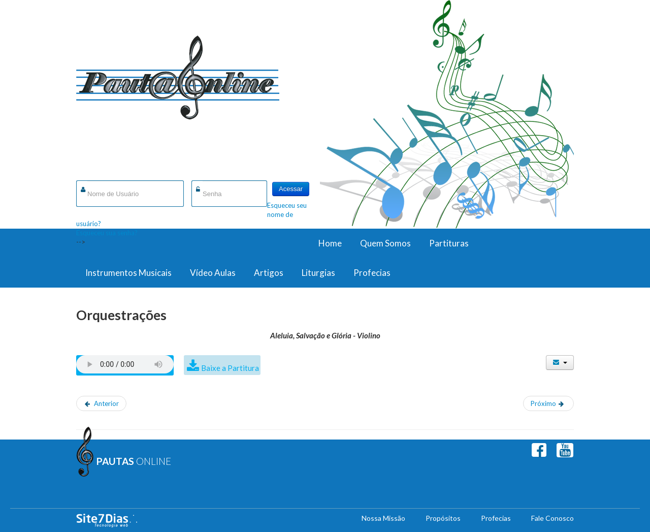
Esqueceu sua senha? (107, 233)
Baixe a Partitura (230, 367)
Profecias (372, 272)
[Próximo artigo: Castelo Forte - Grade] (548, 403)
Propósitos (443, 518)
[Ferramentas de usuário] (560, 362)
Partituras (449, 243)
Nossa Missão (383, 518)
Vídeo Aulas (213, 272)
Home (330, 243)
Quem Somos (385, 243)
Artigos (268, 272)
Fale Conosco (552, 518)
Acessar (291, 189)
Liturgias (318, 272)
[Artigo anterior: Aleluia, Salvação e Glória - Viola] (101, 403)
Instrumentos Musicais (128, 272)
